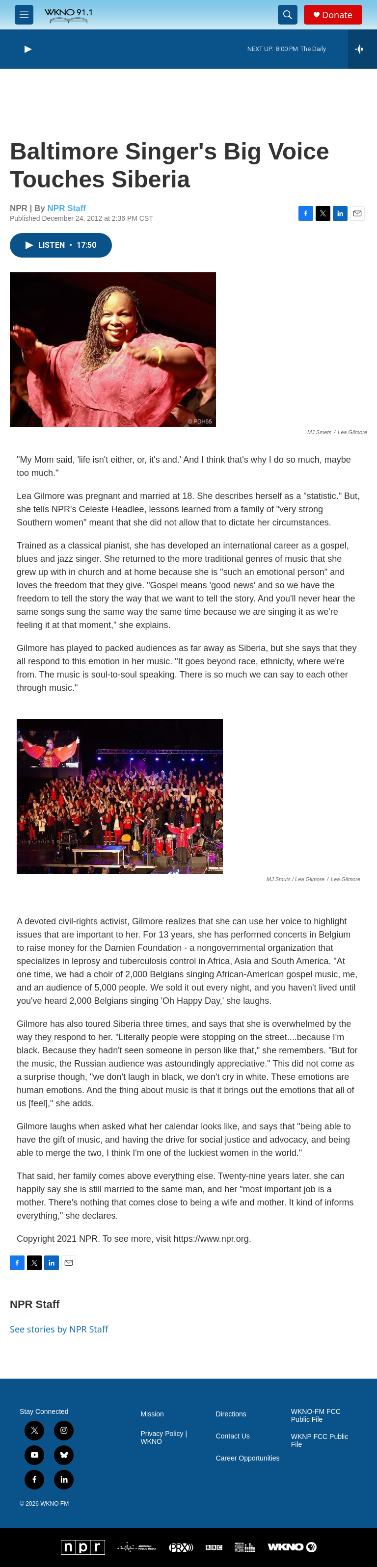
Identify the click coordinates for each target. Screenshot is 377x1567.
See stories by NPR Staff (59, 1329)
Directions (231, 1414)
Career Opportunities (248, 1458)
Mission (151, 1414)
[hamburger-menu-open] (24, 15)
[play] (27, 49)
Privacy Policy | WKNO (163, 1437)
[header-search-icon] (287, 15)
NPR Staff (67, 208)
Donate (337, 15)
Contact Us (233, 1436)
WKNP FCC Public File (319, 1440)
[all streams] (362, 49)
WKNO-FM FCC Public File (316, 1415)
